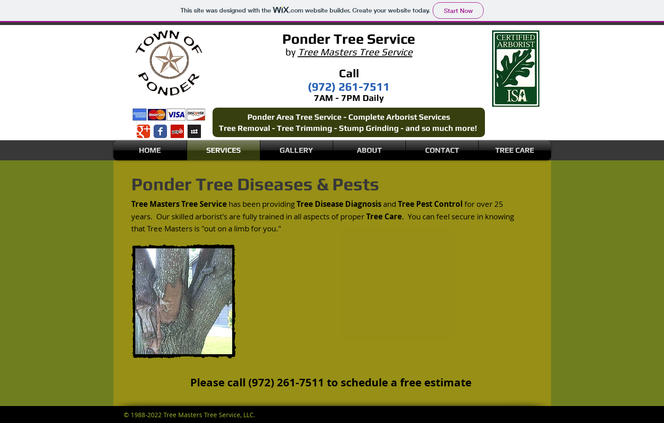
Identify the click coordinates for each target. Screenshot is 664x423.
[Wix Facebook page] (160, 131)
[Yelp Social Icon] (177, 131)
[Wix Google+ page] (143, 131)
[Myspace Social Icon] (194, 131)
